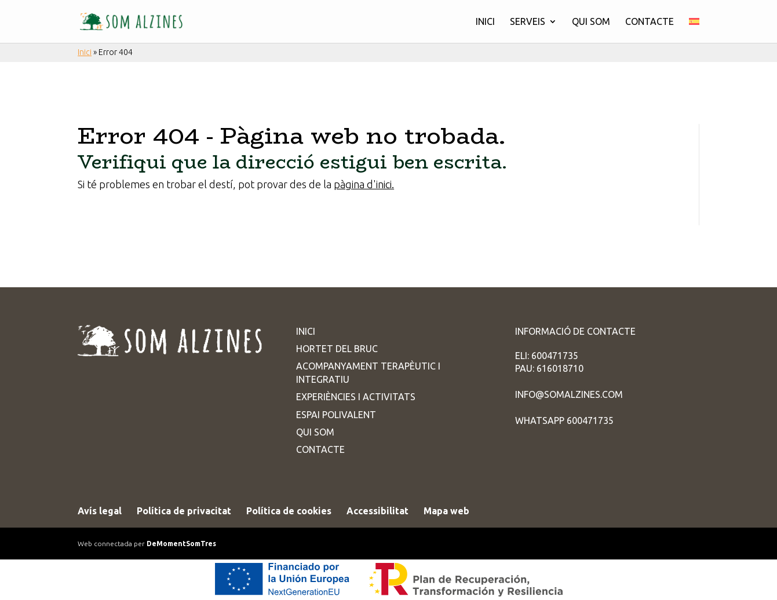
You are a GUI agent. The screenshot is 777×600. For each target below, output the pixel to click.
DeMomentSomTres (181, 543)
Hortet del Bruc (337, 348)
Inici (485, 22)
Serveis (527, 22)
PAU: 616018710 (549, 368)
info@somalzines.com (569, 394)
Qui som (591, 22)
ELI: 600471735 (546, 355)
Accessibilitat (377, 511)
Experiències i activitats (355, 397)
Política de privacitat (184, 511)
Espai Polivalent (336, 414)
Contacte (649, 22)
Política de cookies (288, 511)
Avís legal (100, 511)
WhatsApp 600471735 (564, 420)
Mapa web (446, 511)
